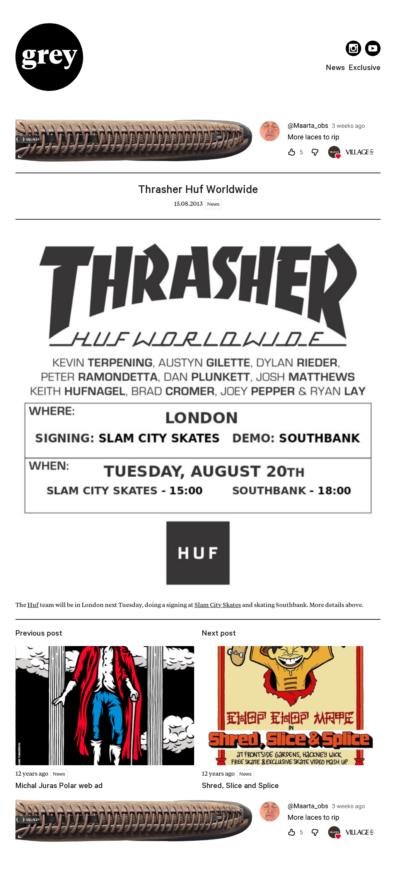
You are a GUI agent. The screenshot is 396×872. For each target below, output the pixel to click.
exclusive (365, 67)
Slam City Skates (218, 606)
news (335, 67)
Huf (33, 606)
